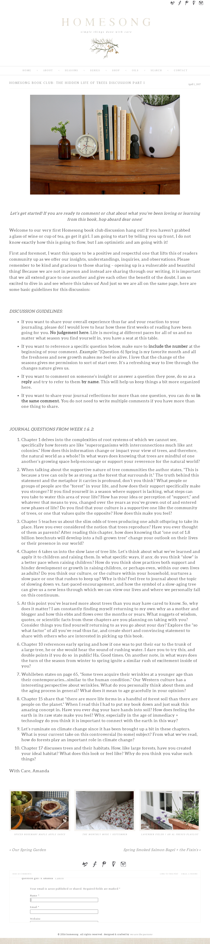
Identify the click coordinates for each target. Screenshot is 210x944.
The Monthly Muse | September (104, 834)
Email (33, 907)
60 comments (22, 874)
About (48, 70)
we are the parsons (141, 934)
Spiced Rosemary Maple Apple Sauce (39, 834)
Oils (135, 70)
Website (35, 919)
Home (27, 70)
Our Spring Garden (27, 850)
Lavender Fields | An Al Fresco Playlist (169, 834)
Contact (181, 70)
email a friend (189, 874)
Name (33, 896)
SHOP (116, 70)
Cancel (59, 878)
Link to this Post (169, 874)
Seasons (71, 70)
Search (156, 70)
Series (95, 70)
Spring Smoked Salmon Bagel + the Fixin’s (162, 850)
